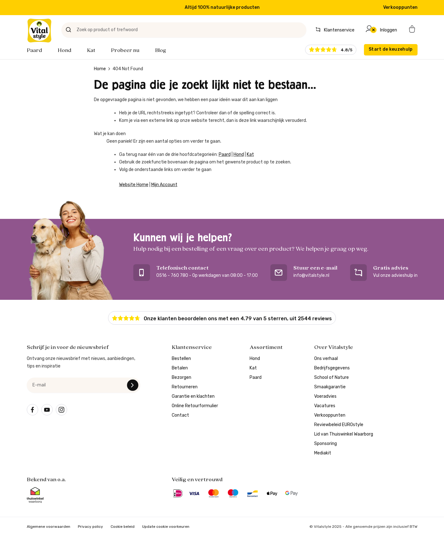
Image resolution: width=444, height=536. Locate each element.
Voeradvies (325, 396)
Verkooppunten (400, 7)
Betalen (180, 368)
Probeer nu (125, 50)
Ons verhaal (326, 358)
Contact (180, 415)
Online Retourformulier (195, 405)
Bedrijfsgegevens (332, 368)
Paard (34, 50)
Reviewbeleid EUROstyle (338, 424)
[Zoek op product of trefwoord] (183, 29)
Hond (64, 50)
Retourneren (185, 387)
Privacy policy (90, 526)
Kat (91, 50)
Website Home (133, 184)
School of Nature (331, 377)
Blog (160, 50)
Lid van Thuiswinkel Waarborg (343, 434)
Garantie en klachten (193, 396)
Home (100, 68)
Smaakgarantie (330, 387)
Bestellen (181, 358)
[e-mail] (83, 385)
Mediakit (322, 453)
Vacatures (324, 405)
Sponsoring (325, 443)
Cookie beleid (123, 526)
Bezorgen (181, 377)
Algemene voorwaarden (48, 526)
